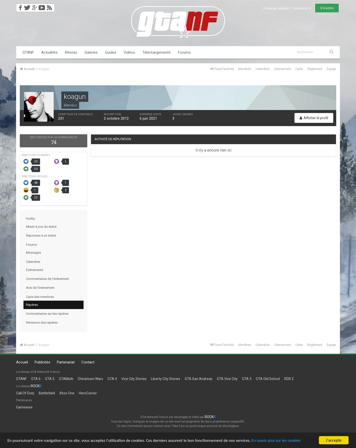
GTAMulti (66, 379)
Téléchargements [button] (156, 52)
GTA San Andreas (198, 379)
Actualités (49, 52)
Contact (87, 362)
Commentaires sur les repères (47, 313)
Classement (282, 69)
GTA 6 (36, 379)
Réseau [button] (71, 52)
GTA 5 (49, 379)
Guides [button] (110, 52)
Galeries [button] (91, 52)
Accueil (22, 362)
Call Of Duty (25, 393)
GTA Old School (268, 379)
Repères (32, 305)
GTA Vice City (227, 379)
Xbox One (66, 393)
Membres (244, 69)
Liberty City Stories (165, 379)
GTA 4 (112, 379)
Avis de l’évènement (40, 288)
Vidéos (129, 52)
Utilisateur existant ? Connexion (287, 8)
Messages (33, 252)
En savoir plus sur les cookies (275, 440)
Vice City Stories (134, 379)
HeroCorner (88, 393)
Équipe (331, 69)
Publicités (42, 362)
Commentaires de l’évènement (47, 279)
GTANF (28, 52)
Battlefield (47, 393)
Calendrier (263, 69)
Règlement (314, 69)
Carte (299, 69)
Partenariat (66, 362)
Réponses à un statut (41, 235)
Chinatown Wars (90, 379)
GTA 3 (246, 379)
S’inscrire (327, 8)
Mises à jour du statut (41, 226)
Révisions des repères (42, 322)
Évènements (34, 270)
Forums (184, 52)
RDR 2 (289, 379)
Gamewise (24, 407)
